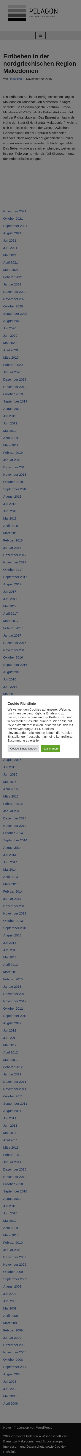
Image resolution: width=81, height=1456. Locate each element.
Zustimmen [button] (51, 748)
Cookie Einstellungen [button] (23, 748)
